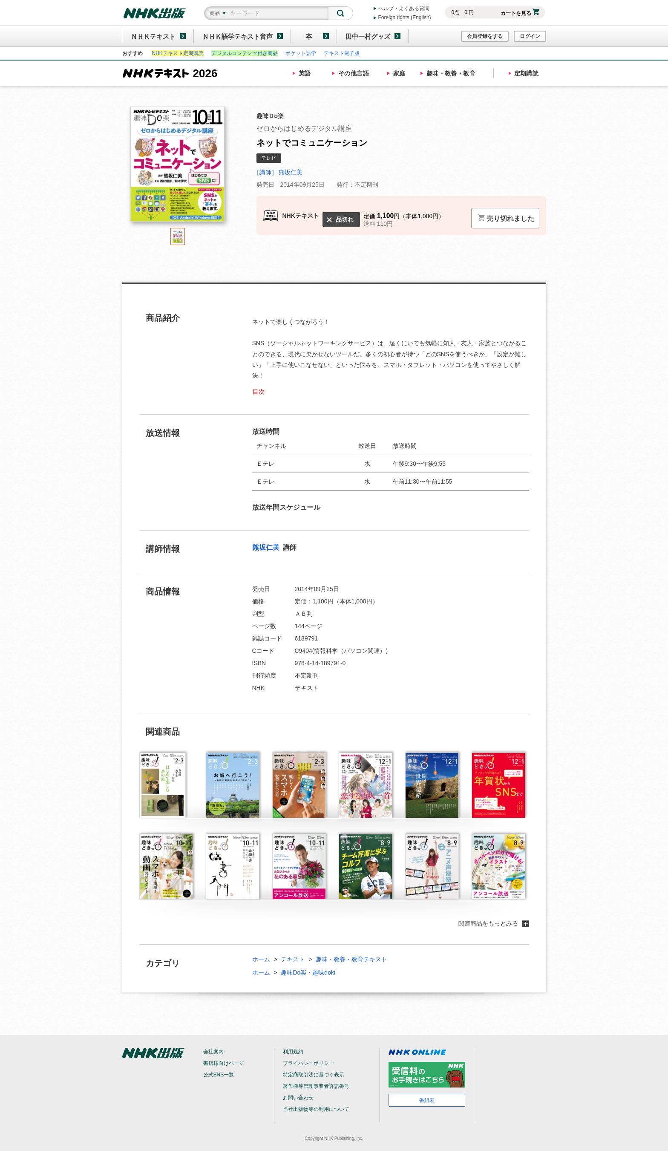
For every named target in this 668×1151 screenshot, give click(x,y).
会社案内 (213, 1052)
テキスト (293, 959)
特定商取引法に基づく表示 (313, 1075)
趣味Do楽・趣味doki (308, 972)
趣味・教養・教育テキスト (351, 959)
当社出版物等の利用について (316, 1109)
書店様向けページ (223, 1063)
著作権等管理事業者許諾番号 (316, 1086)
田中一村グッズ (368, 36)
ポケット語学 (300, 53)
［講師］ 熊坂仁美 (278, 172)
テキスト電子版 (342, 53)
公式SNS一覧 (218, 1075)
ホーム (261, 959)
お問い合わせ (298, 1098)
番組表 (427, 1100)
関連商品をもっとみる (493, 923)
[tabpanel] (177, 167)
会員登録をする (485, 36)
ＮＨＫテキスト (153, 36)
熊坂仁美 (266, 547)
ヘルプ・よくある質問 (403, 9)
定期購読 (526, 73)
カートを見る (520, 13)
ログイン (530, 36)
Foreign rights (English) (404, 17)
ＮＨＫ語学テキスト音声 (237, 36)
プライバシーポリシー (308, 1063)
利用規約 (293, 1052)
